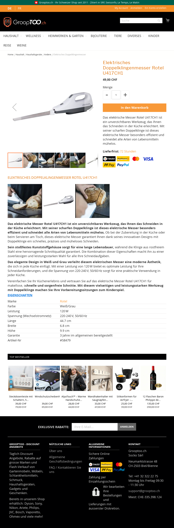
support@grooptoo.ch (144, 491)
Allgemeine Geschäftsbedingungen (65, 459)
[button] (14, 107)
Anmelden (136, 7)
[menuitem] (11, 36)
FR (19, 8)
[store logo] (24, 22)
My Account (121, 7)
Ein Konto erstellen (155, 7)
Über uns (55, 451)
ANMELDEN (127, 426)
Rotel (63, 301)
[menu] (87, 40)
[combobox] (141, 20)
